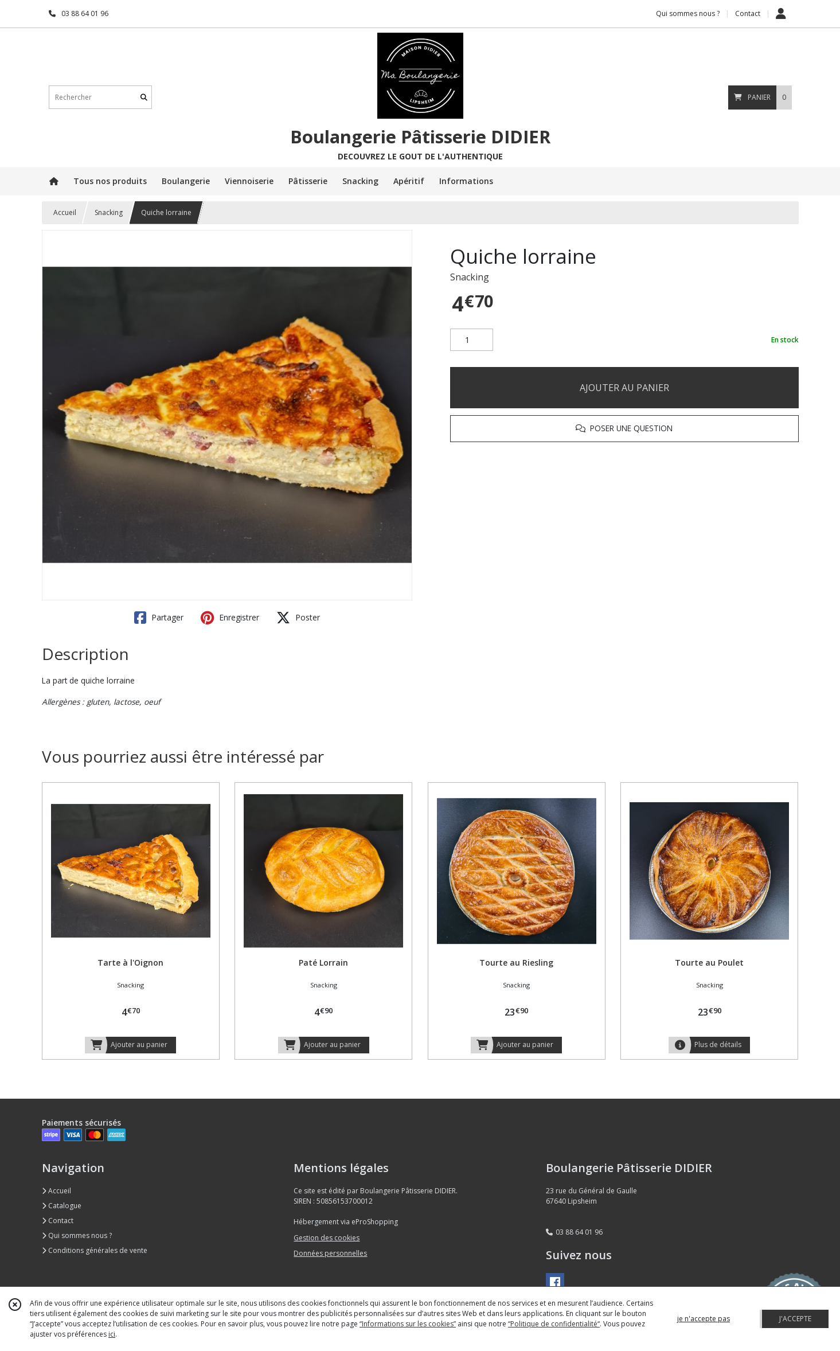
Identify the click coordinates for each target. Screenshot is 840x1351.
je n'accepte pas (703, 1318)
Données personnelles (330, 1253)
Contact (747, 13)
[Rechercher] (143, 97)
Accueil (64, 212)
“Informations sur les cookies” (408, 1324)
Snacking (109, 212)
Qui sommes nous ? (77, 1235)
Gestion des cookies (327, 1238)
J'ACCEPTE (795, 1318)
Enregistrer (230, 617)
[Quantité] (471, 340)
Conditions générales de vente (94, 1250)
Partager (158, 617)
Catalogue (61, 1206)
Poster (298, 617)
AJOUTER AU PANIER (624, 387)
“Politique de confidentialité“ (554, 1324)
